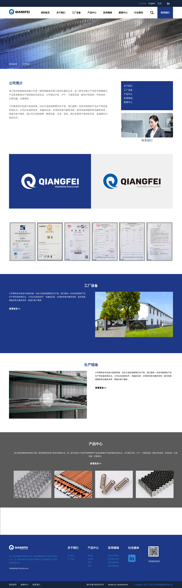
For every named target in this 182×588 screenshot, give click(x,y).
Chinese (142, 3)
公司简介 (16, 83)
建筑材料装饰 (113, 562)
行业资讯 (138, 12)
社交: (160, 3)
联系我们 (165, 12)
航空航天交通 (113, 559)
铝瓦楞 (90, 559)
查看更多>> (14, 309)
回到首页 (45, 12)
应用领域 (107, 12)
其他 (89, 566)
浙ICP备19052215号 (95, 584)
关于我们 (60, 12)
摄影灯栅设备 (113, 566)
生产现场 (91, 365)
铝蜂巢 (90, 556)
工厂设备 (76, 12)
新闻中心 (123, 12)
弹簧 (89, 562)
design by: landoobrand (118, 584)
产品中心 (92, 12)
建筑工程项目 (113, 556)
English (152, 3)
